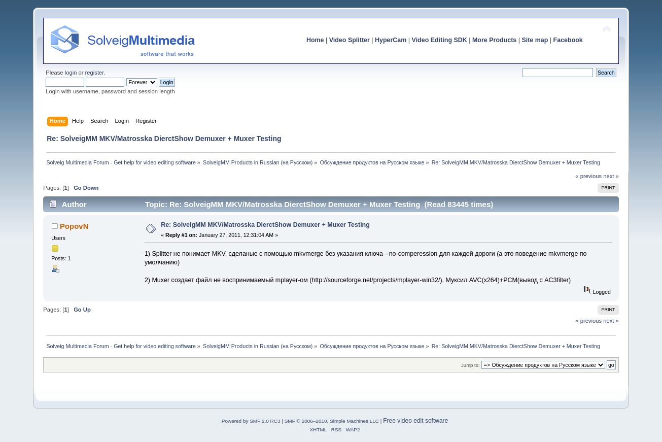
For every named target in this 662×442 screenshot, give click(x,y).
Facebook (568, 40)
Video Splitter (349, 40)
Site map (534, 40)
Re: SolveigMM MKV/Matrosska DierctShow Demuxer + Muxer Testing (265, 224)
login (71, 73)
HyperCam (390, 40)
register (94, 73)
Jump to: (470, 365)
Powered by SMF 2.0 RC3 (251, 421)
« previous (588, 176)
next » (611, 176)
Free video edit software (415, 420)
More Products (494, 40)
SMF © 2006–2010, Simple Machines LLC (332, 421)
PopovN (74, 226)
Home (315, 40)
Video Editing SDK (439, 40)
